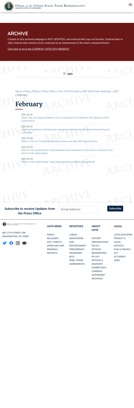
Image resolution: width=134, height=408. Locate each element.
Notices (119, 245)
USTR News (54, 226)
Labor (73, 234)
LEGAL (118, 226)
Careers (97, 271)
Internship (98, 275)
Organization (100, 242)
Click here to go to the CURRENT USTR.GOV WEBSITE (38, 49)
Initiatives (76, 226)
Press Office (49, 91)
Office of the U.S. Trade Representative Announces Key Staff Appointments (59, 141)
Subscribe (115, 208)
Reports (52, 253)
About (18, 91)
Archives (97, 278)
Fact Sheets (54, 242)
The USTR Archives (68, 91)
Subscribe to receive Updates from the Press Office (30, 211)
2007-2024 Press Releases (96, 91)
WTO (71, 256)
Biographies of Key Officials (99, 256)
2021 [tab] (67, 74)
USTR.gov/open (123, 234)
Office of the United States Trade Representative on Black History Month (58, 162)
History (96, 238)
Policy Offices (32, 91)
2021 (115, 91)
